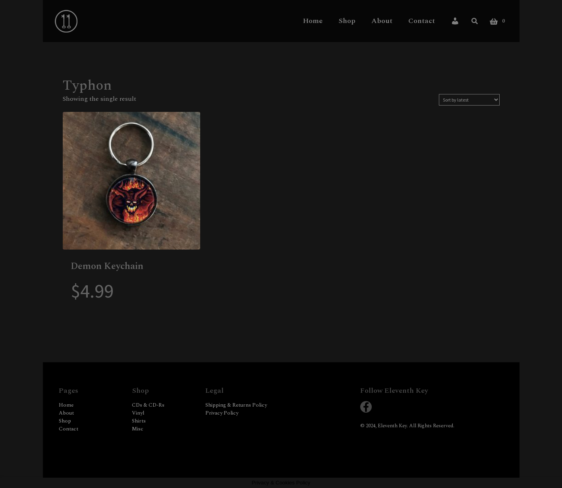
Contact (421, 20)
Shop (346, 20)
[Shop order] (469, 100)
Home (313, 20)
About (381, 20)
